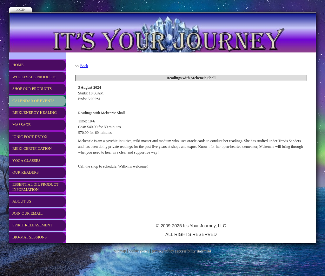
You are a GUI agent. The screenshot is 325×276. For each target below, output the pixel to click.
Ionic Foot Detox (30, 137)
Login (20, 9)
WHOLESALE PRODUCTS (34, 77)
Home (17, 65)
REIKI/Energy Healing (34, 112)
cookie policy (139, 251)
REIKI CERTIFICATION (32, 148)
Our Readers (25, 172)
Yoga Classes (26, 160)
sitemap (120, 251)
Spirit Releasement (32, 225)
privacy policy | (164, 251)
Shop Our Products (32, 88)
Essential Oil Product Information (35, 187)
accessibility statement (193, 251)
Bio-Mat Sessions (29, 237)
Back (84, 66)
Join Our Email (27, 213)
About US (21, 201)
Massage (21, 124)
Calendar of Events (33, 101)
